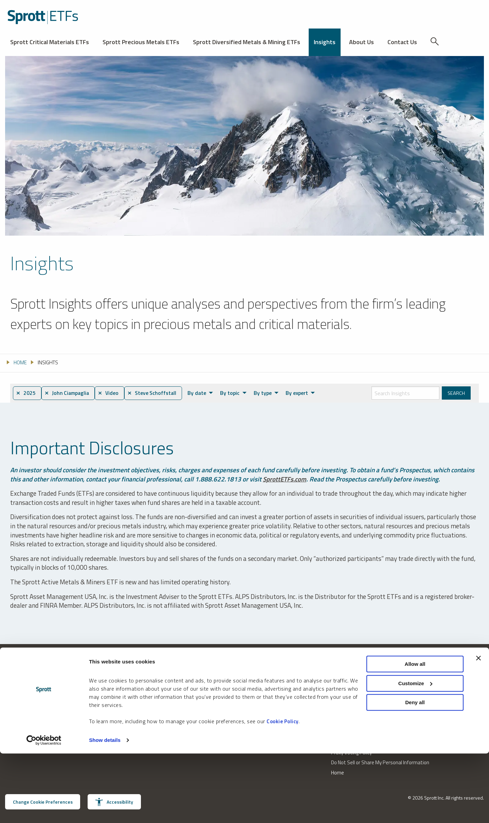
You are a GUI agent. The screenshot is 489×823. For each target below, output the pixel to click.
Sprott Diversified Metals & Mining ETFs (246, 42)
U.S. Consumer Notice (354, 713)
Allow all (415, 733)
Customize (415, 753)
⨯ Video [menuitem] (113, 393)
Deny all (415, 772)
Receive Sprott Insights (275, 715)
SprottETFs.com (285, 479)
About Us (361, 42)
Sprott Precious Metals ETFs (141, 42)
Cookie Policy (282, 791)
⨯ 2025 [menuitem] (26, 393)
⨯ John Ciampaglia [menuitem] (69, 393)
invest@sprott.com (108, 715)
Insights (325, 42)
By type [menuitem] (269, 393)
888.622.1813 (19, 715)
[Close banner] (478, 727)
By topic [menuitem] (236, 393)
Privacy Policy (345, 703)
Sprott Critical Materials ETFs (49, 42)
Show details (105, 809)
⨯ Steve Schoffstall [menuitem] (158, 393)
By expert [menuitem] (302, 393)
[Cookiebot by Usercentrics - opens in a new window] (44, 810)
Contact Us (402, 42)
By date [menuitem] (204, 393)
